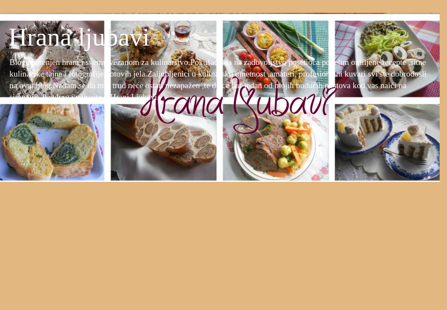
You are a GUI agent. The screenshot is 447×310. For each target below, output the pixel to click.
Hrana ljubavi (79, 37)
